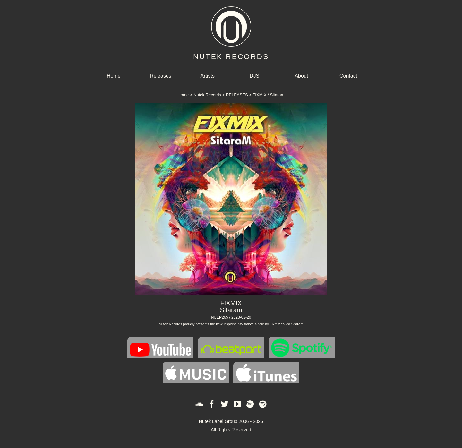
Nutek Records (207, 94)
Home (114, 76)
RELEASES (237, 94)
